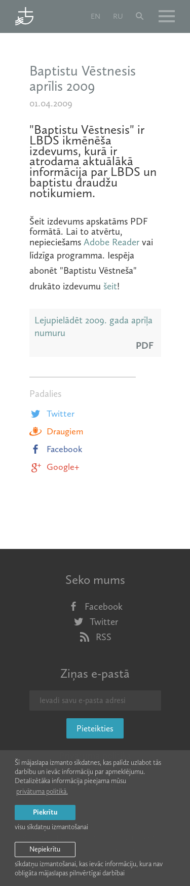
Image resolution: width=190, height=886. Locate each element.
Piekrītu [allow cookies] (45, 812)
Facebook (56, 449)
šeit (110, 286)
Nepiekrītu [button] (44, 849)
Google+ (54, 467)
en (95, 16)
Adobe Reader (111, 242)
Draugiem (56, 431)
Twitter (51, 414)
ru (118, 16)
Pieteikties (95, 728)
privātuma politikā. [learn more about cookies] (42, 791)
